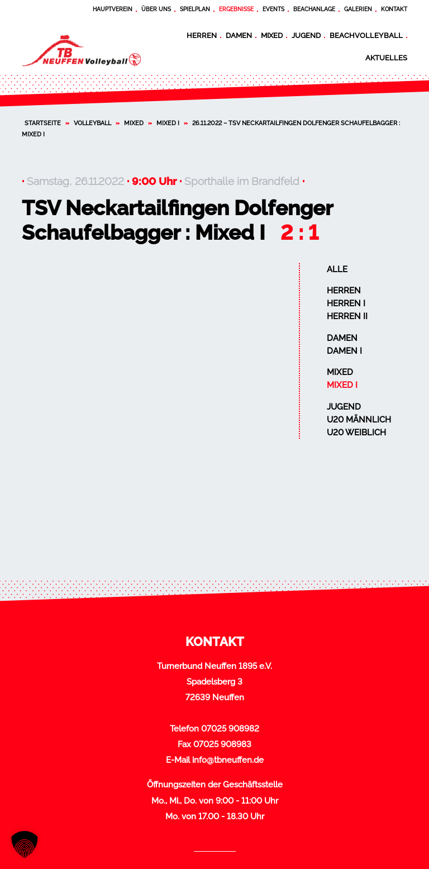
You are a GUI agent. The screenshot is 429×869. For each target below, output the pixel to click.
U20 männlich (359, 420)
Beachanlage (314, 9)
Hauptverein (112, 9)
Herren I (346, 303)
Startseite (43, 123)
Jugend (306, 35)
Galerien (358, 9)
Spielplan (195, 9)
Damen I (344, 351)
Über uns (156, 9)
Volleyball (92, 123)
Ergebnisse (236, 9)
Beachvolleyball (366, 35)
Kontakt (394, 9)
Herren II (347, 316)
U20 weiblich (356, 433)
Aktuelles (386, 57)
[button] (24, 844)
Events (273, 9)
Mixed (272, 35)
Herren (202, 35)
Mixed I (167, 123)
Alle (337, 269)
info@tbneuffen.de (228, 760)
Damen (239, 35)
